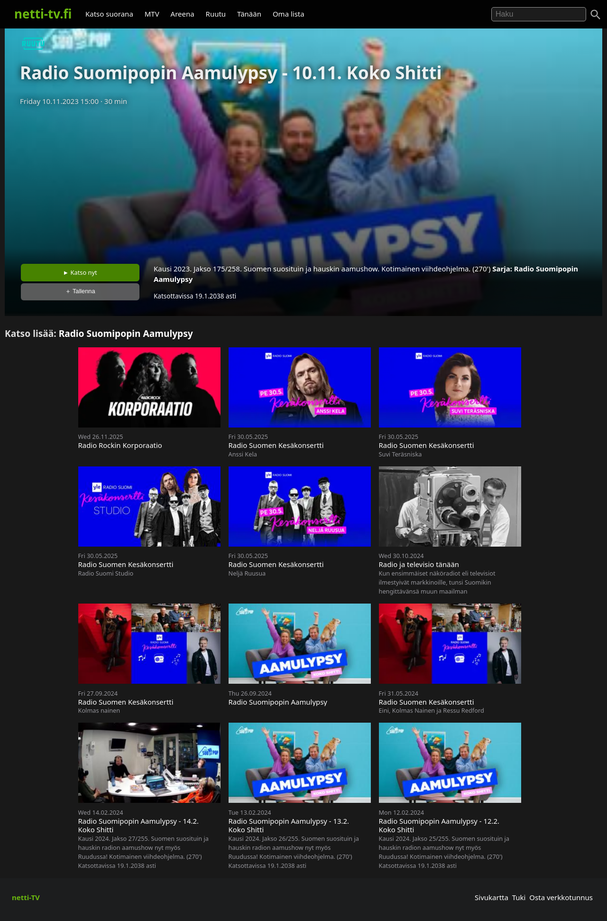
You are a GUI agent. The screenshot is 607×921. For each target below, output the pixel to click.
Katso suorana (109, 14)
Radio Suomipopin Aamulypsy (126, 333)
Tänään (249, 14)
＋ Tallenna (80, 291)
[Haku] (595, 14)
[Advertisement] (303, 181)
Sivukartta (491, 897)
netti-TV (26, 897)
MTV (152, 14)
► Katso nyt (80, 272)
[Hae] (538, 14)
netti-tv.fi (43, 13)
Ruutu (216, 14)
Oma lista (288, 14)
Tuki (519, 897)
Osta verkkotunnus (561, 897)
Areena (182, 14)
